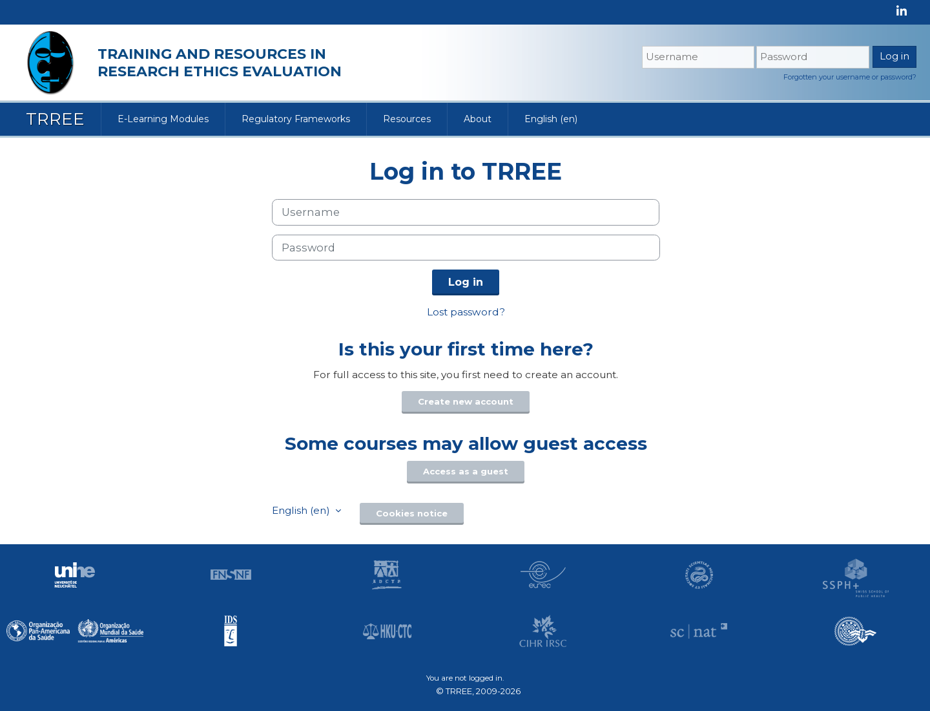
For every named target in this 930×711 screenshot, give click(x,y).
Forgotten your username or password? (849, 76)
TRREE (55, 119)
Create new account (465, 401)
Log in (465, 281)
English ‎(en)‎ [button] (302, 510)
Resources (407, 119)
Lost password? (466, 312)
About (477, 119)
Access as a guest (465, 471)
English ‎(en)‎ (550, 119)
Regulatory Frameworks (296, 119)
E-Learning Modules (163, 119)
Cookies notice (412, 513)
